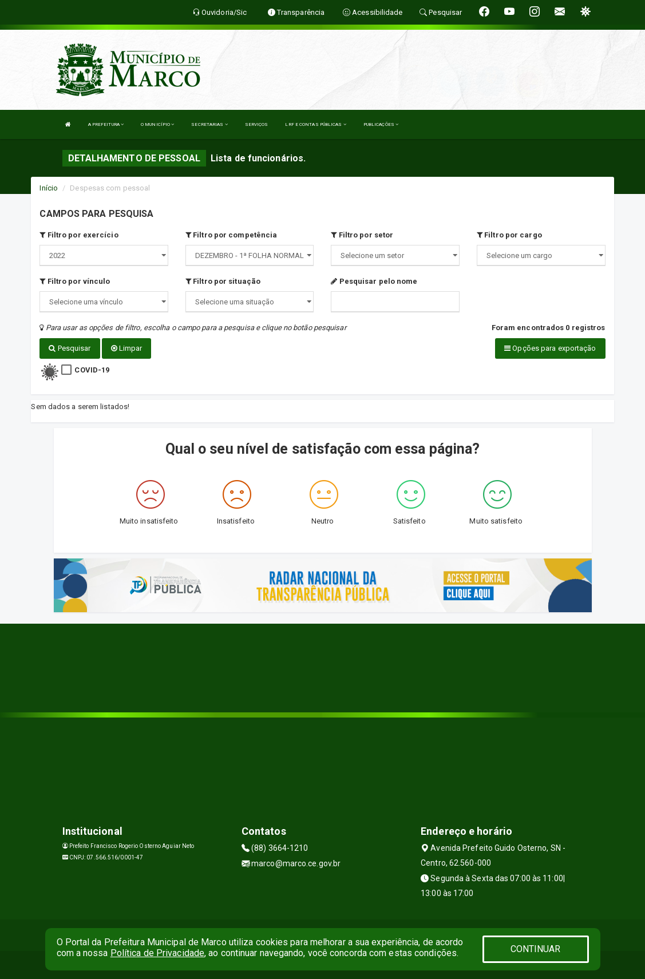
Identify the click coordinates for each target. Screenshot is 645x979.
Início (48, 188)
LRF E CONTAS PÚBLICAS (315, 124)
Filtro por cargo (509, 235)
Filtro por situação (222, 281)
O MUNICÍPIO (157, 124)
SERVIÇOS (256, 124)
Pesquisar (69, 348)
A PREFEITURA (106, 124)
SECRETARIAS (209, 124)
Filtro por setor (362, 235)
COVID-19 (91, 370)
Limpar (127, 348)
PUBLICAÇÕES (380, 124)
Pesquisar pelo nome (374, 281)
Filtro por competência (231, 235)
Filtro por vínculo (74, 281)
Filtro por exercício (78, 235)
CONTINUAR (536, 949)
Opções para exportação (550, 348)
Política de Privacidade (157, 953)
